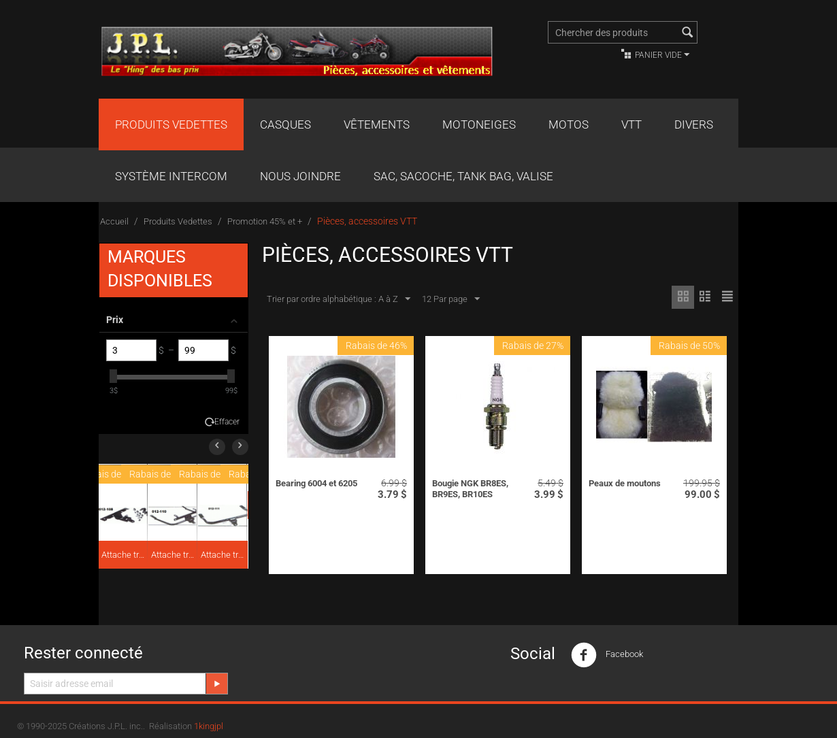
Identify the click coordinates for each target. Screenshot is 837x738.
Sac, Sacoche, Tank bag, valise (463, 176)
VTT (631, 124)
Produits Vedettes (171, 124)
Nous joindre (300, 176)
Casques (285, 124)
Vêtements (377, 124)
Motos (568, 124)
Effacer (227, 421)
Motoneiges (479, 124)
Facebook (607, 655)
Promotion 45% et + (264, 221)
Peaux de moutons (625, 483)
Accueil (114, 221)
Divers (693, 124)
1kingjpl (208, 726)
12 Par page (451, 299)
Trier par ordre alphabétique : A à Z (338, 299)
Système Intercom (171, 176)
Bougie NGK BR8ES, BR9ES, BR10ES (470, 488)
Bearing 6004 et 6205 (316, 483)
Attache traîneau (123, 555)
